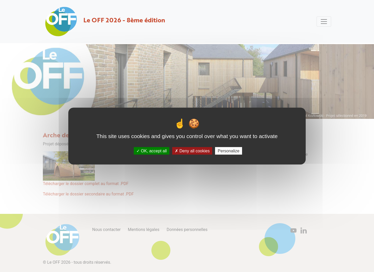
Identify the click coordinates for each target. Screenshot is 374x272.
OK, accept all (151, 150)
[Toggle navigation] (324, 21)
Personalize (228, 150)
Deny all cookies (192, 150)
